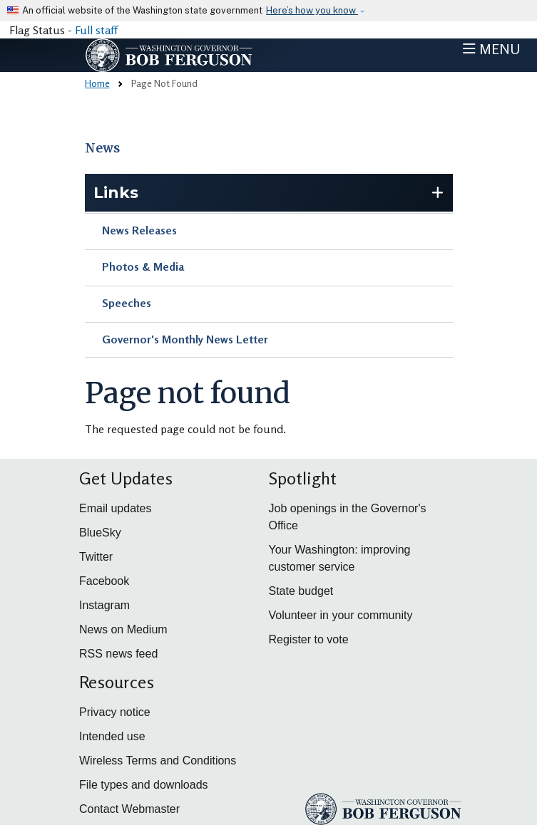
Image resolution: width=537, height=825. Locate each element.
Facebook (104, 581)
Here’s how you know (312, 10)
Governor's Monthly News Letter (185, 339)
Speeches (126, 303)
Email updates (115, 508)
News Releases (139, 230)
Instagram (104, 605)
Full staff (96, 30)
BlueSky (100, 532)
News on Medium (123, 629)
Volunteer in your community (341, 615)
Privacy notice (114, 712)
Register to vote (309, 639)
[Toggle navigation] (491, 49)
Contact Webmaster (129, 809)
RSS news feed (118, 654)
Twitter (96, 557)
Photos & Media (143, 266)
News (102, 148)
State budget (301, 591)
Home (97, 83)
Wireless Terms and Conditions (157, 760)
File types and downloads (143, 785)
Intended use (112, 736)
